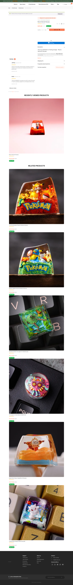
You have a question (42, 67)
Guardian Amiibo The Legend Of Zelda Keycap (18, 351)
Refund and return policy (27, 564)
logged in (13, 91)
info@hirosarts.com (56, 559)
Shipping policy (25, 562)
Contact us (24, 566)
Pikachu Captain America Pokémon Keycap (18, 288)
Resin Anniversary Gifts (43, 4)
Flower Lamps (25, 1)
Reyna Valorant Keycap (13, 154)
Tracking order (25, 557)
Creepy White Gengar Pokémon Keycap (17, 541)
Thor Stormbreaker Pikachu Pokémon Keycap (18, 225)
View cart (60, 13)
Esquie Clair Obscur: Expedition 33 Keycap (17, 478)
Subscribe (61, 577)
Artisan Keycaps (32, 4)
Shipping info (40, 60)
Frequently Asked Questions (44, 63)
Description (40, 46)
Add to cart (56, 29)
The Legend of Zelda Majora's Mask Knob (17, 414)
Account (65, 4)
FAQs (38, 562)
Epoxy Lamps (22, 4)
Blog (58, 4)
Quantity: (39, 29)
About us (15, 4)
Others (52, 4)
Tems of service (25, 559)
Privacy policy (25, 561)
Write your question (60, 67)
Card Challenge (37, 1)
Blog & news (39, 561)
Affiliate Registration (40, 559)
